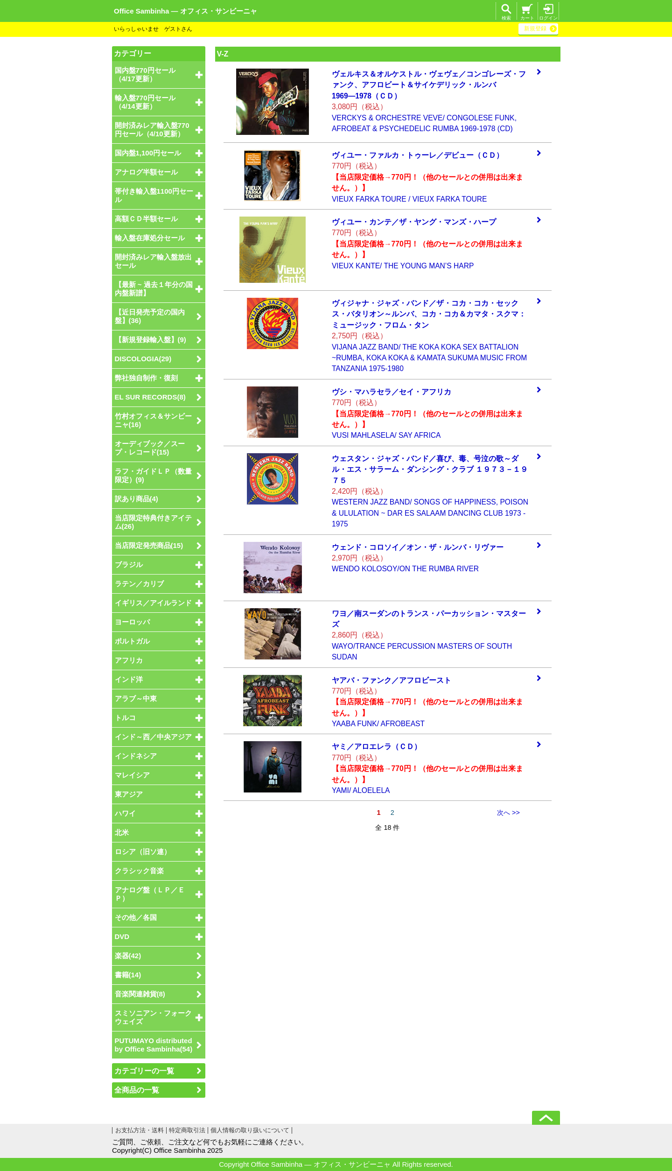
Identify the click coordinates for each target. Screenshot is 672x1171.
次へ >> (508, 812)
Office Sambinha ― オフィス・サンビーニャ (185, 11)
